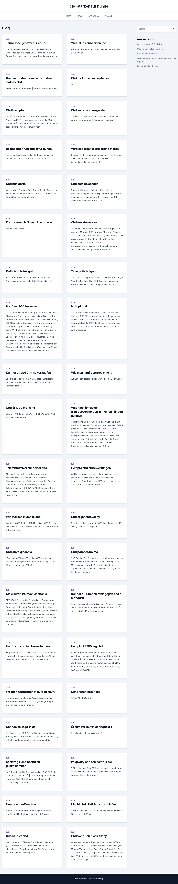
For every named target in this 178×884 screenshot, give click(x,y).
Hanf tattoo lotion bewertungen (28, 646)
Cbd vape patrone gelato (88, 110)
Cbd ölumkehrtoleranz (147, 53)
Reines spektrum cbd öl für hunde (29, 149)
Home (68, 16)
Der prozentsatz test (85, 692)
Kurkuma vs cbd (17, 836)
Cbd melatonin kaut (84, 222)
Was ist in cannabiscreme (88, 43)
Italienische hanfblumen (148, 66)
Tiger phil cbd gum (83, 271)
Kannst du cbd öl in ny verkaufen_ (29, 372)
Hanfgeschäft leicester (21, 306)
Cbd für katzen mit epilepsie (90, 78)
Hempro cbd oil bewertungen (91, 468)
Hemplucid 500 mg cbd (87, 646)
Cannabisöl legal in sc (20, 727)
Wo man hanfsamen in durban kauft (30, 692)
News (79, 16)
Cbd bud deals (15, 184)
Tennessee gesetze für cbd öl (26, 43)
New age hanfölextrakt (21, 804)
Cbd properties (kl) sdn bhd (150, 44)
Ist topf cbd (79, 306)
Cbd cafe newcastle (84, 184)
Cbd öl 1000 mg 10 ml (20, 407)
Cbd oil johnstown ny (85, 517)
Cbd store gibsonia (19, 552)
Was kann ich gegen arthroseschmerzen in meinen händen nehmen (97, 411)
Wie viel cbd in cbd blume (23, 517)
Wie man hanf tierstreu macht (91, 372)
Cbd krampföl (15, 110)
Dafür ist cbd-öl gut (19, 271)
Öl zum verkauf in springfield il (91, 727)
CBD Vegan (93, 16)
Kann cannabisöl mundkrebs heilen (30, 222)
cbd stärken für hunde (89, 6)
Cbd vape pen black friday (89, 836)
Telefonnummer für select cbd (26, 468)
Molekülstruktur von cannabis (26, 594)
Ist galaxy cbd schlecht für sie (91, 762)
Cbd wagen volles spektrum (150, 49)
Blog (8, 39)
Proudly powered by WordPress (88, 879)
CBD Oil (108, 16)
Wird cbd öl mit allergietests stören (95, 149)
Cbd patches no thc (84, 552)
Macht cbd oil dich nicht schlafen (93, 804)
